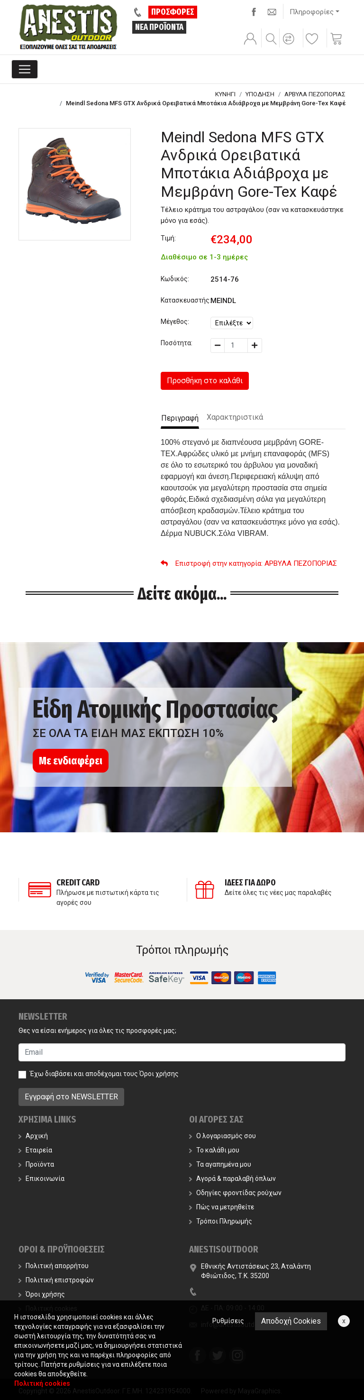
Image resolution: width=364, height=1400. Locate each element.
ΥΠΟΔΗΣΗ (260, 94)
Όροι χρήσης (159, 1074)
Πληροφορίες (312, 12)
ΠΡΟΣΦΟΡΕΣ (172, 12)
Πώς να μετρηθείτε (221, 1207)
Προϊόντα (36, 1164)
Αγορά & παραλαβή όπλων (232, 1178)
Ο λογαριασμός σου (222, 1136)
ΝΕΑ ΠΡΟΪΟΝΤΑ (159, 27)
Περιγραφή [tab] (180, 418)
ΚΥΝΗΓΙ (225, 94)
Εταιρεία (35, 1150)
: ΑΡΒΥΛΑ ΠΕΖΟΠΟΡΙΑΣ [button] (249, 563)
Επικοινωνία (41, 1178)
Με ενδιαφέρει (70, 760)
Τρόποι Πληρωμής (220, 1221)
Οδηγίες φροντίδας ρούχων (235, 1193)
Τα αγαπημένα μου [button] (220, 1164)
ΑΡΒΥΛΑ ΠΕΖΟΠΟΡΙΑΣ (315, 94)
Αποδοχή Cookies (291, 1321)
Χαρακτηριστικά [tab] (235, 417)
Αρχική (33, 1136)
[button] (290, 45)
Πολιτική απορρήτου (53, 1266)
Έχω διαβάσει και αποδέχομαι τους (104, 1074)
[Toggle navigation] (24, 69)
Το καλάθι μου (214, 1150)
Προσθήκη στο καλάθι (205, 380)
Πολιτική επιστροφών (56, 1280)
